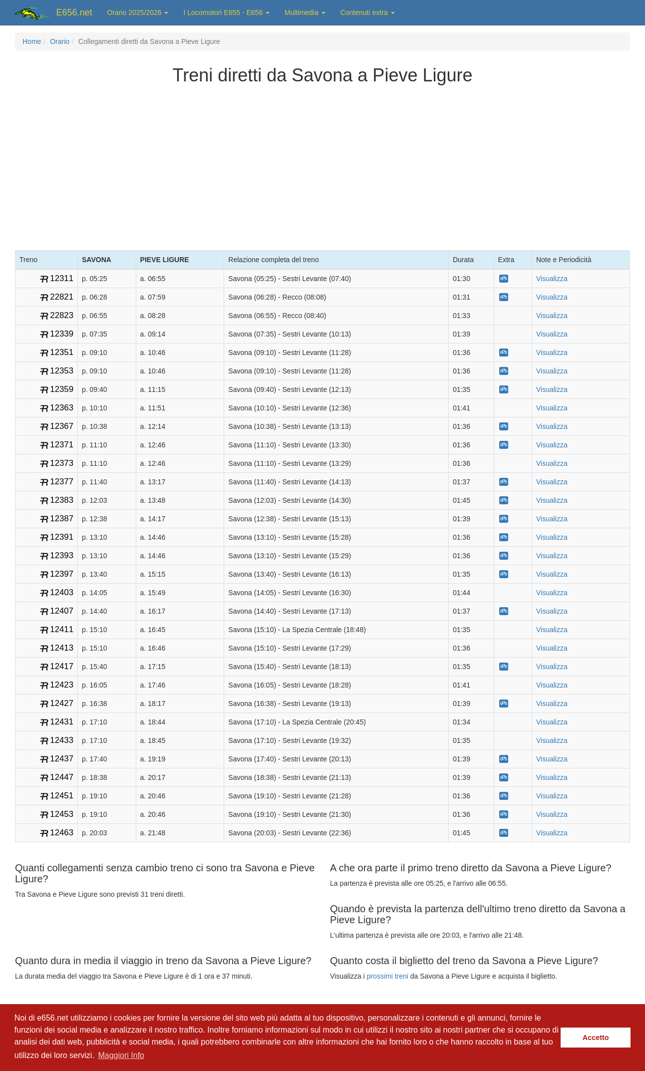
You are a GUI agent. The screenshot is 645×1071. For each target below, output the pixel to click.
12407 (61, 611)
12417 (61, 666)
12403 (61, 592)
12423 (61, 685)
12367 (61, 426)
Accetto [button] (596, 1038)
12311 (61, 278)
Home (31, 41)
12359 (61, 389)
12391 (61, 537)
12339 (61, 334)
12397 (61, 574)
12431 (61, 721)
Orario (59, 41)
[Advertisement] (322, 165)
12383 (61, 500)
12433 (61, 740)
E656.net (74, 12)
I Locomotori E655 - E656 (226, 12)
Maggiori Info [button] (121, 1055)
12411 (61, 629)
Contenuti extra (367, 12)
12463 (61, 832)
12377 (61, 481)
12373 (61, 463)
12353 (61, 370)
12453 (61, 814)
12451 (61, 795)
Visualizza (552, 279)
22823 (61, 315)
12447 (61, 777)
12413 (61, 648)
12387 (61, 518)
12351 (61, 352)
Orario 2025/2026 (138, 12)
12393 (61, 555)
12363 (61, 407)
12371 (61, 444)
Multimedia (305, 12)
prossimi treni (387, 976)
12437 (61, 758)
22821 (61, 297)
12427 (61, 703)
